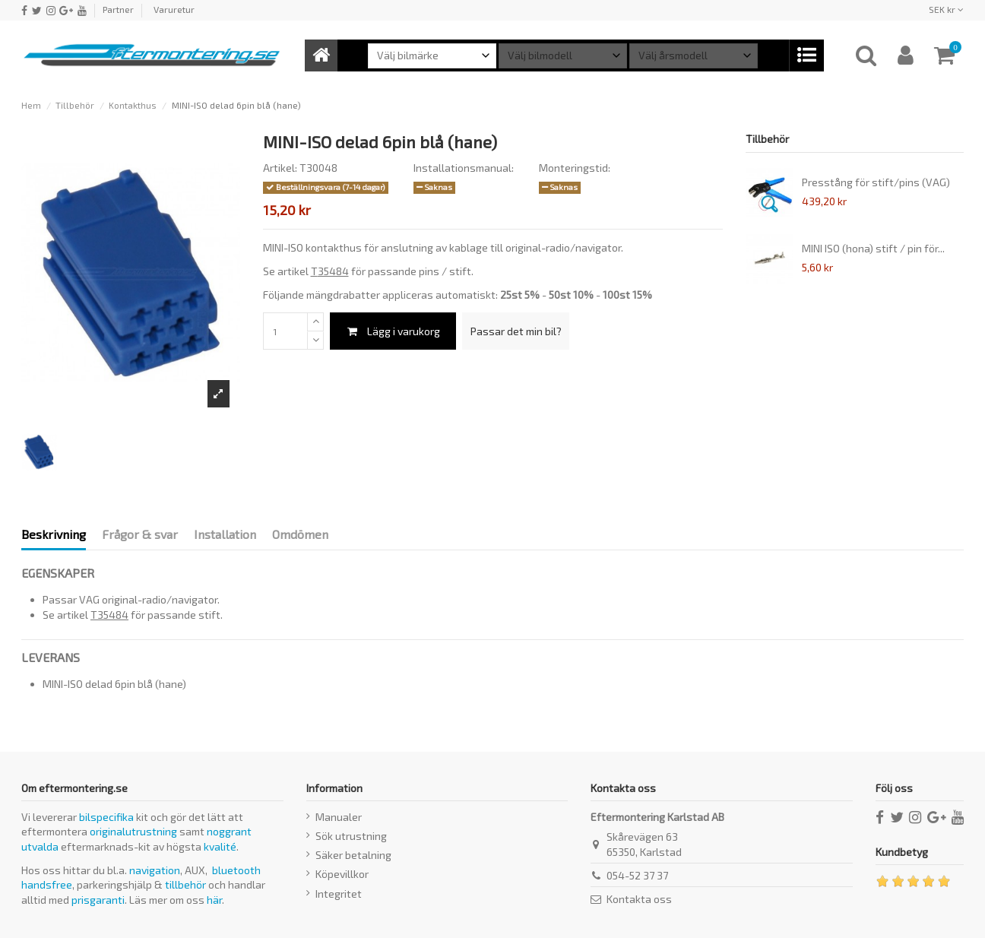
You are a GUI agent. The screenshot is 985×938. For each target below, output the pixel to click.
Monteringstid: (574, 167)
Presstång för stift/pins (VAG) (876, 182)
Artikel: (280, 167)
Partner (118, 9)
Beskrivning (53, 534)
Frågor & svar (140, 534)
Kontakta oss (639, 898)
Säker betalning (353, 854)
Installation (225, 534)
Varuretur (174, 9)
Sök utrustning (351, 835)
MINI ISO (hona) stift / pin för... (873, 248)
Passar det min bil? (516, 331)
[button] (806, 55)
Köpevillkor (342, 873)
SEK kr (946, 9)
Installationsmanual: (463, 167)
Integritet (338, 893)
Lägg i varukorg (393, 331)
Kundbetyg (902, 851)
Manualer (338, 816)
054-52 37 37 (637, 875)
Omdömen (300, 534)
